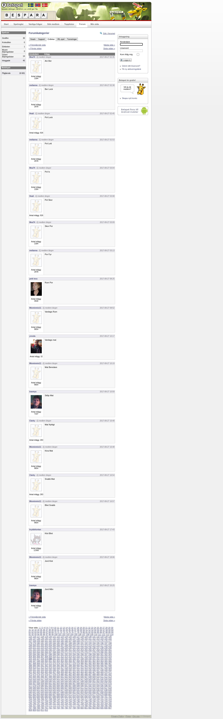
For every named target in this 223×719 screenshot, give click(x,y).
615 (98, 688)
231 (74, 648)
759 (86, 703)
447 (98, 670)
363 (98, 661)
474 (38, 674)
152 (94, 639)
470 (106, 672)
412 (42, 668)
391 (42, 665)
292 (66, 654)
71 (58, 632)
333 (62, 659)
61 (30, 632)
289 (54, 654)
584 (58, 685)
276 (86, 652)
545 (70, 681)
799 (78, 708)
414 (50, 668)
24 (95, 628)
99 (52, 634)
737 (82, 701)
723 (110, 699)
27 (103, 628)
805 (102, 708)
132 (98, 636)
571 (90, 683)
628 (66, 690)
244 (42, 650)
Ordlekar (51, 39)
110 (95, 634)
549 (86, 681)
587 (70, 685)
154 (102, 639)
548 (82, 681)
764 (106, 703)
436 (54, 670)
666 (50, 694)
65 (41, 632)
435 (50, 670)
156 (110, 639)
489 (98, 674)
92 (32, 634)
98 (50, 634)
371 (46, 663)
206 (58, 645)
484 (78, 674)
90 (112, 632)
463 (78, 672)
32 (32, 630)
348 (38, 661)
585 (62, 685)
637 (102, 690)
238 (102, 648)
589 (78, 685)
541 (54, 681)
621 (38, 690)
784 (102, 706)
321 (98, 657)
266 (46, 652)
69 (52, 632)
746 (34, 703)
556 (30, 683)
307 (42, 657)
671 (70, 694)
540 (50, 681)
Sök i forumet (109, 33)
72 (61, 632)
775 (66, 706)
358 (78, 661)
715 (78, 699)
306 (38, 657)
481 (66, 674)
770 (46, 706)
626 (58, 690)
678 (98, 694)
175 (102, 641)
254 (82, 650)
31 (30, 630)
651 (74, 692)
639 (110, 690)
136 (30, 639)
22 (89, 628)
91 (30, 634)
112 (103, 634)
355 (66, 661)
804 (98, 708)
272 (70, 652)
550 (90, 681)
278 (94, 652)
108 (87, 634)
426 (98, 668)
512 (106, 677)
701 (106, 697)
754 (66, 703)
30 (112, 628)
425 (94, 668)
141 (50, 639)
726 (38, 701)
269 (58, 652)
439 (66, 670)
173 (94, 641)
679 (102, 694)
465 (86, 672)
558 (38, 683)
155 (106, 639)
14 (66, 628)
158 (34, 641)
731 (58, 701)
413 (46, 668)
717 (86, 699)
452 (34, 672)
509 (94, 677)
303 (110, 654)
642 (38, 692)
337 (78, 659)
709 (54, 699)
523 (66, 679)
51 (86, 630)
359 (82, 661)
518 (46, 679)
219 (110, 645)
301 (102, 654)
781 (90, 706)
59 (109, 630)
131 (94, 636)
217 (102, 645)
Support (41, 39)
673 (78, 694)
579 (38, 685)
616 (102, 688)
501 (62, 677)
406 (102, 665)
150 (86, 639)
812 (46, 710)
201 (38, 645)
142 (54, 639)
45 (69, 630)
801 (86, 708)
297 (86, 654)
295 (78, 654)
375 (62, 663)
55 (98, 630)
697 (90, 697)
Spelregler (19, 24)
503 (70, 677)
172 (90, 641)
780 (86, 706)
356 (70, 661)
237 (98, 648)
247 (54, 650)
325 (30, 659)
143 (58, 639)
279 (98, 652)
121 (54, 636)
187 (66, 643)
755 (70, 703)
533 (106, 679)
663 (38, 694)
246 (50, 650)
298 (90, 654)
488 (94, 674)
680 (106, 694)
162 (50, 641)
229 (66, 648)
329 (46, 659)
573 (98, 683)
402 (86, 665)
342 (98, 659)
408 (110, 665)
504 (74, 677)
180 (38, 643)
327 (38, 659)
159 (38, 641)
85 (98, 632)
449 (106, 670)
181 (42, 643)
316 (78, 657)
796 (66, 708)
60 (112, 630)
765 (110, 703)
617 (106, 688)
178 (30, 643)
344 (106, 659)
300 (98, 654)
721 (102, 699)
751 (54, 703)
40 (55, 630)
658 (102, 692)
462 (74, 672)
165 (62, 641)
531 (98, 679)
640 (30, 692)
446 (94, 670)
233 (82, 648)
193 (90, 643)
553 (102, 681)
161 (46, 641)
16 (72, 628)
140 (46, 639)
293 (70, 654)
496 (42, 677)
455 (46, 672)
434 (46, 670)
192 (86, 643)
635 (94, 690)
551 (94, 681)
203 (46, 645)
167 (70, 641)
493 (30, 677)
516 (38, 679)
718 (90, 699)
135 (110, 636)
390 (38, 665)
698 (94, 697)
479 (58, 674)
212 (82, 645)
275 (82, 652)
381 (86, 663)
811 (42, 710)
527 (82, 679)
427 (102, 668)
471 (110, 672)
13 (64, 628)
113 (107, 634)
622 (42, 690)
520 (54, 679)
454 (42, 672)
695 (82, 697)
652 (78, 692)
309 (50, 657)
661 (30, 694)
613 (90, 688)
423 (86, 668)
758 (82, 703)
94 (38, 634)
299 (94, 654)
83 (92, 632)
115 (30, 636)
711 (62, 699)
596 (106, 685)
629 (70, 690)
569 (82, 683)
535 (30, 681)
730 (54, 701)
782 (94, 706)
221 (34, 648)
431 (34, 670)
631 (78, 690)
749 (46, 703)
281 (106, 652)
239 (106, 648)
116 (34, 636)
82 (89, 632)
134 (106, 636)
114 (111, 634)
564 (62, 683)
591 (86, 685)
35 (41, 630)
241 (30, 650)
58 (106, 630)
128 (82, 636)
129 (86, 636)
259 (102, 650)
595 (102, 685)
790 (42, 708)
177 (110, 641)
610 (78, 688)
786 (110, 706)
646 (54, 692)
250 (66, 650)
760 (90, 703)
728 (46, 701)
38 (50, 630)
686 (46, 697)
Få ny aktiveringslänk (131, 69)
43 (64, 630)
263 (34, 652)
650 (70, 692)
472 (30, 674)
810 (38, 710)
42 (61, 630)
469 (102, 672)
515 (34, 679)
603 (50, 688)
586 (66, 685)
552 (98, 681)
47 (75, 630)
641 (34, 692)
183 (50, 643)
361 (90, 661)
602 (46, 688)
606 (62, 688)
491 (106, 674)
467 (94, 672)
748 (42, 703)
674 (82, 694)
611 (82, 688)
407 (106, 665)
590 (82, 685)
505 (78, 677)
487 (90, 674)
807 (110, 708)
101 (60, 634)
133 (102, 636)
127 (78, 636)
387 (110, 663)
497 (46, 677)
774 (62, 706)
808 (30, 710)
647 (58, 692)
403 (90, 665)
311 (58, 657)
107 (83, 634)
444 (86, 670)
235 (90, 648)
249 (62, 650)
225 (50, 648)
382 (90, 663)
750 (50, 703)
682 (30, 697)
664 (42, 694)
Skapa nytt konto (129, 98)
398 (70, 665)
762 (98, 703)
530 (94, 679)
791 (46, 708)
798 (74, 708)
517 (42, 679)
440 (70, 670)
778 (78, 706)
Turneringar (72, 39)
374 (58, 663)
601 (42, 688)
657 (98, 692)
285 (38, 654)
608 (70, 688)
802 (90, 708)
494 (34, 677)
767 (34, 706)
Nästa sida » (109, 45)
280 (102, 652)
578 (34, 685)
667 (54, 694)
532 (102, 679)
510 (98, 677)
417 (62, 668)
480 (62, 674)
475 (42, 674)
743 (106, 701)
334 (66, 659)
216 (98, 645)
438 (62, 670)
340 (90, 659)
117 (38, 636)
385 (102, 663)
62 (32, 632)
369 (38, 663)
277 (90, 652)
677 (94, 694)
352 (54, 661)
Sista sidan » (109, 48)
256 (90, 650)
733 (66, 701)
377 (70, 663)
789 (38, 708)
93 (35, 634)
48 (78, 630)
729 (50, 701)
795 (62, 708)
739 (90, 701)
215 (94, 645)
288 (50, 654)
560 (46, 683)
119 (46, 636)
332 (58, 659)
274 (78, 652)
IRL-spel (60, 39)
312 (62, 657)
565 (66, 683)
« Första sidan (35, 48)
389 (34, 665)
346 (30, 661)
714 (74, 699)
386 (106, 663)
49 (81, 630)
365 (106, 661)
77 (75, 632)
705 (38, 699)
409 (30, 668)
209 (70, 645)
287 (46, 654)
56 (101, 630)
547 (78, 681)
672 (74, 694)
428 (106, 668)
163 (54, 641)
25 (98, 628)
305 (34, 657)
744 (110, 701)
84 (95, 632)
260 (106, 650)
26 (101, 628)
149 (82, 639)
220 (30, 648)
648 (62, 692)
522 (62, 679)
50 (84, 630)
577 (30, 685)
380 (82, 663)
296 (82, 654)
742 (102, 701)
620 (34, 690)
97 (47, 634)
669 (62, 694)
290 (58, 654)
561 (50, 683)
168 (74, 641)
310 (54, 657)
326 (34, 659)
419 (70, 668)
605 (58, 688)
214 (90, 645)
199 (30, 645)
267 (50, 652)
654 (86, 692)
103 (68, 634)
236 (94, 648)
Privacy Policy (117, 716)
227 (58, 648)
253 (78, 650)
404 (94, 665)
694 (78, 697)
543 (62, 681)
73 (64, 632)
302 (106, 654)
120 (50, 636)
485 (82, 674)
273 (74, 652)
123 (62, 636)
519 (50, 679)
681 (110, 694)
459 (62, 672)
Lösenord (124, 48)
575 (106, 683)
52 (89, 630)
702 (110, 697)
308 (46, 657)
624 (50, 690)
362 (94, 661)
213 (86, 645)
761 (94, 703)
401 (82, 665)
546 (74, 681)
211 (78, 645)
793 (54, 708)
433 (42, 670)
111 (99, 634)
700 (102, 697)
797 (70, 708)
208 (66, 645)
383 (94, 663)
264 (38, 652)
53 (92, 630)
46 (72, 630)
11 (58, 628)
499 (54, 677)
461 (70, 672)
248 (58, 650)
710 (58, 699)
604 (54, 688)
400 (78, 665)
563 (58, 683)
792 (50, 708)
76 (72, 632)
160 (42, 641)
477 (50, 674)
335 (70, 659)
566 (70, 683)
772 (54, 706)
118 (42, 636)
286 (42, 654)
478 (54, 674)
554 (106, 681)
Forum (82, 24)
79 (81, 632)
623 (46, 690)
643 (42, 692)
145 (66, 639)
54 (95, 630)
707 (46, 699)
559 (42, 683)
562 (54, 683)
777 (74, 706)
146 (70, 639)
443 (82, 670)
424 (90, 668)
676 (90, 694)
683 (34, 697)
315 (74, 657)
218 (106, 645)
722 (106, 699)
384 (98, 663)
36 (44, 630)
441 (74, 670)
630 (74, 690)
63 (35, 632)
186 (62, 643)
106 (79, 634)
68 (50, 632)
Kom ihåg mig (126, 54)
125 (70, 636)
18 (78, 628)
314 (70, 657)
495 (38, 677)
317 (82, 657)
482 (70, 674)
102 (64, 634)
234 (86, 648)
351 (50, 661)
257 (94, 650)
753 (62, 703)
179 (34, 643)
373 (54, 663)
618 (110, 688)
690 (62, 697)
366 (110, 661)
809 (34, 710)
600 (38, 688)
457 (54, 672)
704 (34, 699)
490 (102, 674)
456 (50, 672)
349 (42, 661)
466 (90, 672)
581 (46, 685)
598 (30, 688)
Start (6, 24)
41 (58, 630)
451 (30, 672)
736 (78, 701)
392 (46, 665)
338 (82, 659)
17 (75, 628)
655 (90, 692)
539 (46, 681)
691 (66, 697)
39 (52, 630)
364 (102, 661)
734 (70, 701)
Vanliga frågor (35, 24)
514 (30, 679)
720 (98, 699)
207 (62, 645)
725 (34, 701)
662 (34, 694)
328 (42, 659)
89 (109, 632)
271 (66, 652)
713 (70, 699)
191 (82, 643)
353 (58, 661)
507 (86, 677)
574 (102, 683)
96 (44, 634)
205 (54, 645)
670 (66, 694)
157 (30, 641)
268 (54, 652)
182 (46, 643)
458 (58, 672)
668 (58, 694)
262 (30, 652)
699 (98, 697)
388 (30, 665)
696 (86, 697)
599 (34, 688)
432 (38, 670)
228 (62, 648)
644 (46, 692)
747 (38, 703)
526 (78, 679)
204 (50, 645)
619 (30, 690)
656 (94, 692)
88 (106, 632)
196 (102, 643)
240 (110, 648)
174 (98, 641)
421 (78, 668)
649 (66, 692)
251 (70, 650)
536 (34, 681)
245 (46, 650)
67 (47, 632)
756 (74, 703)
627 (62, 690)
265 (42, 652)
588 (74, 685)
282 (110, 652)
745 (30, 703)
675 (86, 694)
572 (94, 683)
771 (50, 706)
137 (34, 639)
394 (54, 665)
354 (62, 661)
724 (30, 701)
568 (78, 683)
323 (106, 657)
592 (90, 685)
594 (98, 685)
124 (66, 636)
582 (50, 685)
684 (38, 697)
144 (62, 639)
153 (98, 639)
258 (98, 650)
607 (66, 688)
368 (34, 663)
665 (46, 694)
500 (58, 677)
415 (54, 668)
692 (70, 697)
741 (98, 701)
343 (102, 659)
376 (66, 663)
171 (86, 641)
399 (74, 665)
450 (110, 670)
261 (110, 650)
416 (58, 668)
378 (74, 663)
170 (82, 641)
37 (47, 630)
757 (78, 703)
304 (30, 657)
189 (74, 643)
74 (67, 632)
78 (78, 632)
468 (98, 672)
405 (98, 665)
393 (50, 665)
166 (66, 641)
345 (110, 659)
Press (128, 716)
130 (90, 636)
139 (42, 639)
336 (74, 659)
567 (74, 683)
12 (61, 628)
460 (66, 672)
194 (94, 643)
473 (34, 674)
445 (90, 670)
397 (66, 665)
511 (102, 677)
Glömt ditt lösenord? (131, 66)
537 (38, 681)
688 (54, 697)
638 (106, 690)
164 (58, 641)
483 (74, 674)
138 (38, 639)
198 (110, 643)
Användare (125, 42)
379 (78, 663)
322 (102, 657)
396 (62, 665)
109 (91, 634)
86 (101, 632)
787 (30, 708)
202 (42, 645)
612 (86, 688)
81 (86, 632)
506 (82, 677)
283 (30, 654)
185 (58, 643)
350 (46, 661)
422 (82, 668)
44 (67, 630)
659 (106, 692)
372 (50, 663)
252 (74, 650)
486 (86, 674)
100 (56, 634)
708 (50, 699)
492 (110, 674)
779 (82, 706)
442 (78, 670)
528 (86, 679)
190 (78, 643)
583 (54, 685)
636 (98, 690)
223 (42, 648)
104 (72, 634)
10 (55, 628)
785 (106, 706)
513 (110, 677)
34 (38, 630)
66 (44, 632)
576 (110, 683)
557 (34, 683)
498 (50, 677)
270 (62, 652)
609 (74, 688)
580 (42, 685)
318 (86, 657)
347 (34, 661)
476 (46, 674)
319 (90, 657)
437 (58, 670)
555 (110, 681)
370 (42, 663)
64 (38, 632)
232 (78, 648)
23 (92, 628)
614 (94, 688)
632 (82, 690)
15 (69, 628)
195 (98, 643)
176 (106, 641)
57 (104, 630)
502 (66, 677)
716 (82, 699)
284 (34, 654)
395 (58, 665)
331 (54, 659)
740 (94, 701)
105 (75, 634)
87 (104, 632)
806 (106, 708)
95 (41, 634)
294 (74, 654)
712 (66, 699)
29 (109, 628)
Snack (32, 39)
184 (54, 643)
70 (55, 632)
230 (70, 648)
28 (106, 628)
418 (66, 668)
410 (34, 668)
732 (62, 701)
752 (58, 703)
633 (86, 690)
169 (78, 641)
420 (74, 668)
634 (90, 690)
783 (98, 706)
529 (90, 679)
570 (86, 683)
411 (38, 668)
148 (78, 639)
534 (110, 679)
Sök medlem (53, 24)
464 (82, 672)
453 (38, 672)
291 (62, 654)
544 (66, 681)
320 (94, 657)
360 (86, 661)
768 (38, 706)
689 (58, 697)
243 (38, 650)
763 (102, 703)
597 (110, 685)
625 (54, 690)
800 (82, 708)
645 (50, 692)
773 (58, 706)
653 (82, 692)
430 (30, 670)
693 (74, 697)
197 (106, 643)
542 (58, 681)
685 (42, 697)
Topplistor (69, 24)
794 (58, 708)
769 (42, 706)
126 (74, 636)
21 (86, 628)
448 (102, 670)
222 (38, 648)
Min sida (95, 24)
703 (30, 699)
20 (84, 628)
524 (70, 679)
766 (30, 706)
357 (74, 661)
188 (70, 643)
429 (110, 668)
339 (86, 659)
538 (42, 681)
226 (54, 648)
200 (34, 645)
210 (74, 645)
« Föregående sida (37, 45)
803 (94, 708)
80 (84, 632)
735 (74, 701)
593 (94, 685)
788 (34, 708)
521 (58, 679)
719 (94, 699)
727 (42, 701)
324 (110, 657)
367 (30, 663)
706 (42, 699)
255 (86, 650)
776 (70, 706)
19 (81, 628)
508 (90, 677)
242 (34, 650)
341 (94, 659)
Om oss (136, 716)
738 (86, 701)
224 (46, 648)
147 (74, 639)
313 (66, 657)
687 (50, 697)
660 (110, 692)
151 (90, 639)
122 (58, 636)
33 (35, 630)
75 (69, 632)
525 (74, 679)
